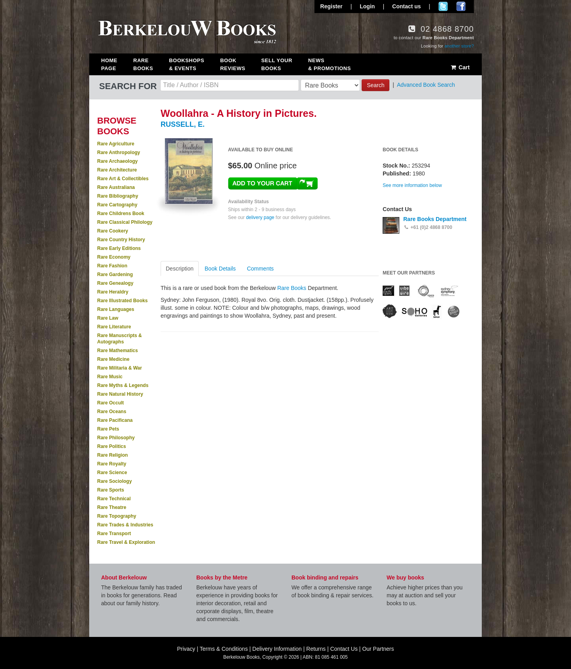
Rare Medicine (113, 359)
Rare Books (143, 64)
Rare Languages (115, 309)
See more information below (412, 185)
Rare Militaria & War (119, 368)
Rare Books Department (435, 219)
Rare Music (110, 376)
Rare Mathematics (117, 350)
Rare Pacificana (114, 420)
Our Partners (378, 649)
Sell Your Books (276, 64)
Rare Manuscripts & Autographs (119, 339)
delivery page (260, 217)
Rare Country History (121, 239)
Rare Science (112, 472)
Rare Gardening (115, 274)
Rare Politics (111, 446)
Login (367, 6)
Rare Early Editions (119, 248)
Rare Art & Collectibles (123, 178)
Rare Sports (110, 490)
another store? (459, 46)
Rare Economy (113, 257)
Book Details (220, 268)
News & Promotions (329, 64)
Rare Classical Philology (124, 222)
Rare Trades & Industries (125, 525)
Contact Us (344, 649)
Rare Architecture (117, 170)
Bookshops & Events (186, 64)
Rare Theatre (111, 507)
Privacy (186, 649)
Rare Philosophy (116, 437)
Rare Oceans (111, 411)
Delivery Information (277, 649)
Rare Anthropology (118, 152)
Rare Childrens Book (120, 213)
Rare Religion (112, 455)
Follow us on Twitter (443, 6)
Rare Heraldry (112, 292)
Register (331, 6)
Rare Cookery (112, 231)
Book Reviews (232, 64)
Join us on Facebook (461, 6)
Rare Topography (116, 516)
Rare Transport (114, 533)
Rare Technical (113, 498)
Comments (260, 268)
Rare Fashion (112, 266)
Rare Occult (110, 403)
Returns (316, 649)
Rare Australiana (116, 187)
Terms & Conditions (224, 649)
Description (180, 268)
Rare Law (107, 318)
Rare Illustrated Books (122, 300)
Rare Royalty (111, 464)
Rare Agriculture (115, 144)
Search (375, 85)
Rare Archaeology (117, 161)
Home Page (109, 64)
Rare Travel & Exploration (126, 542)
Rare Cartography (117, 205)
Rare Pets (108, 429)
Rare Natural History (120, 394)
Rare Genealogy (115, 283)
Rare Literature (114, 327)
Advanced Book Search (426, 85)
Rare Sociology (114, 481)
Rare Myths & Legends (122, 385)
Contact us (406, 6)
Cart (459, 67)
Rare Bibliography (117, 196)
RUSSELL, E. (183, 124)
